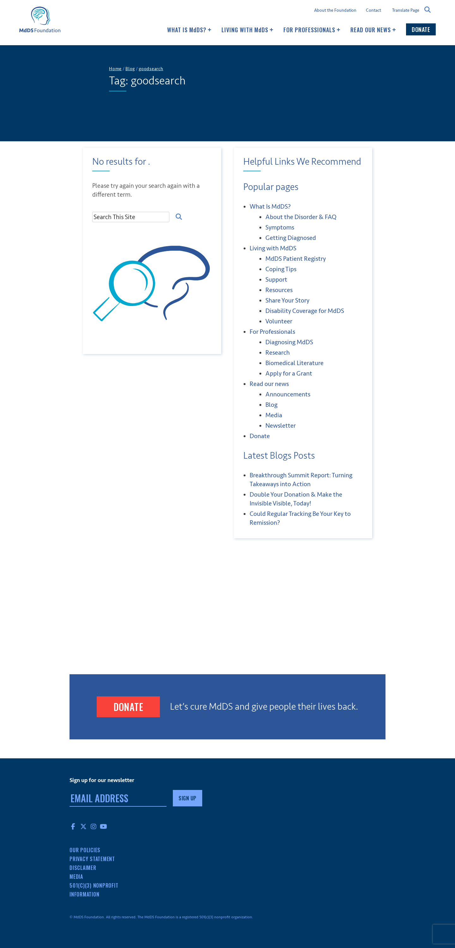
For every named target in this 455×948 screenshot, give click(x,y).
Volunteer (278, 321)
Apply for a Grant (288, 373)
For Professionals (311, 30)
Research (277, 353)
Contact (373, 10)
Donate (421, 29)
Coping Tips (280, 269)
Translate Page (405, 10)
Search (427, 10)
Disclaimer (83, 868)
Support (276, 280)
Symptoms (279, 227)
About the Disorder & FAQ (301, 217)
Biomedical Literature (294, 363)
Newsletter (280, 426)
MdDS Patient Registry (295, 259)
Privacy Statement (92, 859)
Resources (279, 290)
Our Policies (85, 850)
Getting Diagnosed (290, 238)
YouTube (103, 826)
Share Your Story (287, 300)
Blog (271, 405)
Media (273, 415)
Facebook (73, 826)
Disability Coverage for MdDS (304, 311)
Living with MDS (247, 30)
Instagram (93, 826)
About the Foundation (335, 10)
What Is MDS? (189, 30)
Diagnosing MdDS (289, 342)
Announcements (287, 394)
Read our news (373, 30)
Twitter (83, 826)
